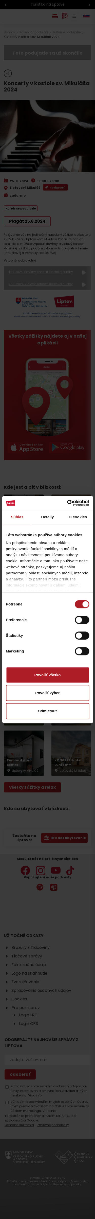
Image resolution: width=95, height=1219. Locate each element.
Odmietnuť (47, 711)
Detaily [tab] (47, 517)
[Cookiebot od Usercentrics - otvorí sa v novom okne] (67, 503)
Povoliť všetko (47, 675)
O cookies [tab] (78, 517)
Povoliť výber (47, 693)
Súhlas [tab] (17, 517)
